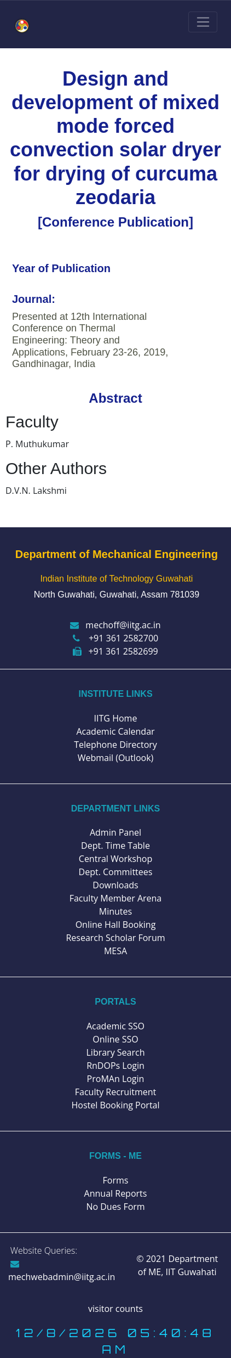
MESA (115, 951)
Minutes (115, 911)
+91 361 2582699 (115, 651)
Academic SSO (115, 1026)
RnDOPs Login (115, 1066)
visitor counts (115, 1309)
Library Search (115, 1052)
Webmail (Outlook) (116, 758)
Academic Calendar (115, 731)
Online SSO (115, 1039)
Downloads (115, 885)
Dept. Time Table (115, 845)
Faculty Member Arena (116, 898)
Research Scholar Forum (115, 938)
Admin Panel (115, 832)
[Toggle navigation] (202, 22)
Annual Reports (115, 1193)
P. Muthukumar (37, 444)
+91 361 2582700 (115, 638)
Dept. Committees (116, 872)
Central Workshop (115, 859)
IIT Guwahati (189, 1272)
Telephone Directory (115, 745)
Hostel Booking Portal (115, 1105)
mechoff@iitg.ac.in (115, 625)
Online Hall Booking (116, 925)
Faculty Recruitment (115, 1092)
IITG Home (115, 718)
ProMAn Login (116, 1079)
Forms (116, 1180)
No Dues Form (115, 1207)
